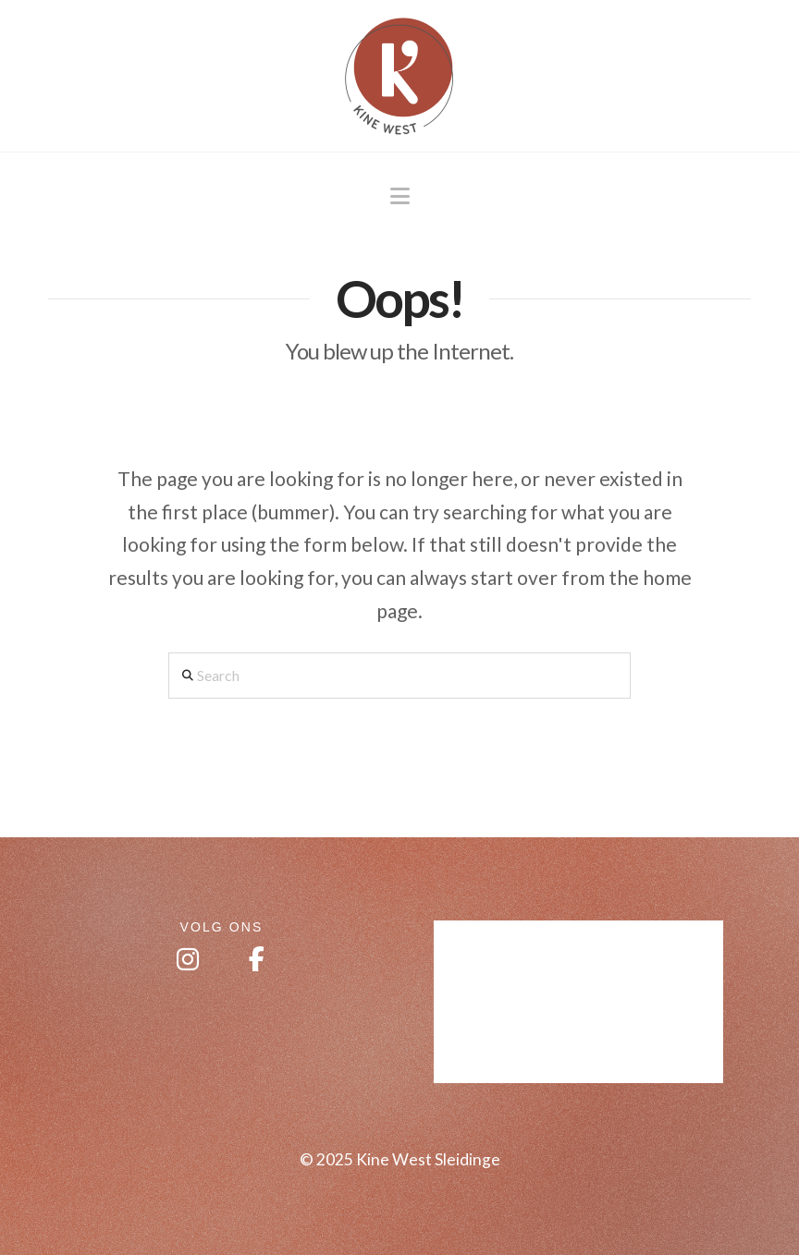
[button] (400, 196)
